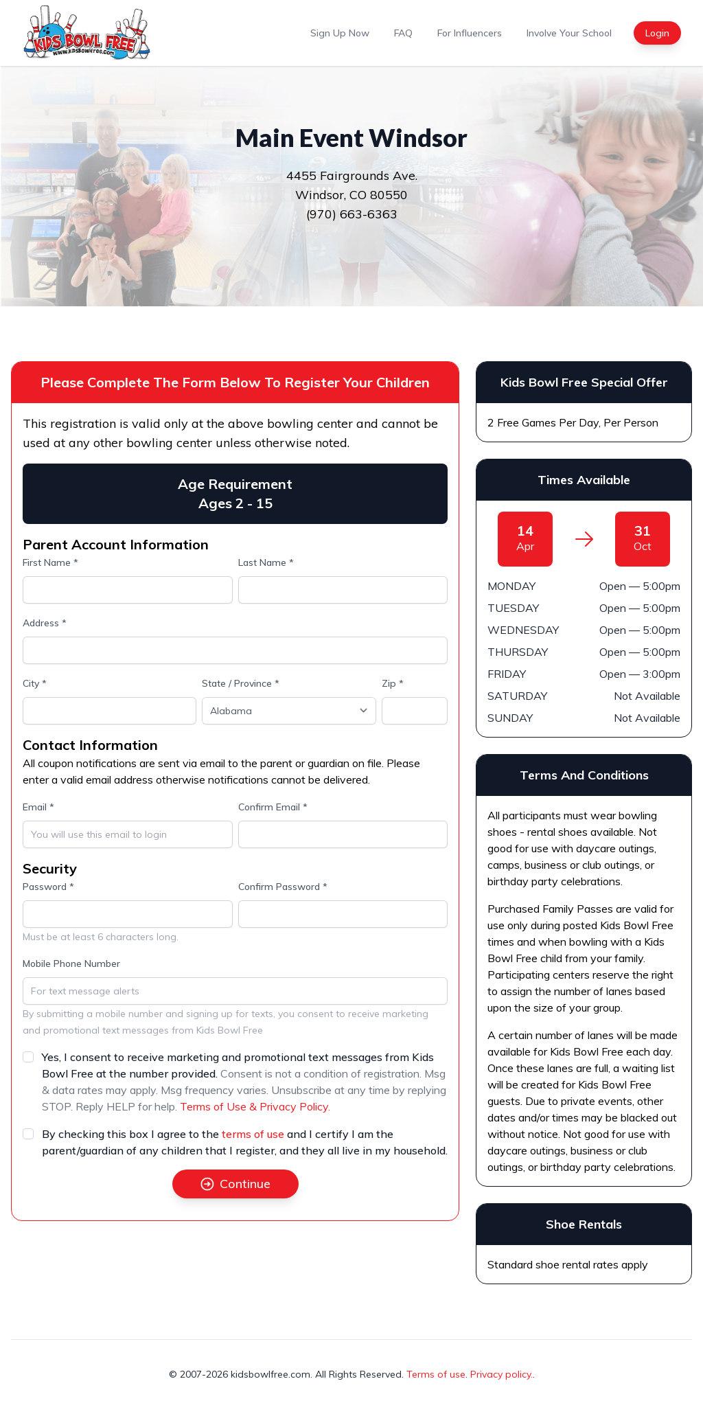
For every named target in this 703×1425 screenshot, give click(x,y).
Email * (38, 807)
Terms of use (435, 1374)
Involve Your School (569, 33)
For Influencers (469, 33)
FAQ (403, 33)
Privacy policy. (501, 1374)
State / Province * (240, 683)
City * (35, 683)
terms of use (253, 1134)
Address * (45, 623)
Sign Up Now (339, 33)
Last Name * (266, 562)
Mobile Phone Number (71, 963)
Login (657, 33)
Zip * (393, 683)
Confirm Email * (273, 807)
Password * (48, 886)
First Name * (50, 562)
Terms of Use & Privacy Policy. (255, 1106)
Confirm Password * (282, 886)
